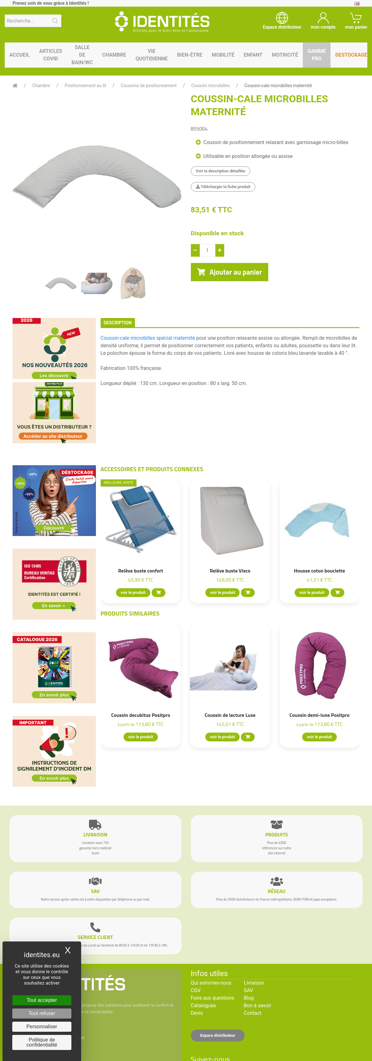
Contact (252, 1013)
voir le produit (132, 592)
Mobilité (223, 55)
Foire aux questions (213, 998)
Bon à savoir (257, 1005)
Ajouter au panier (229, 272)
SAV (248, 990)
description (118, 322)
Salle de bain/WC (82, 54)
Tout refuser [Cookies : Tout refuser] (42, 1013)
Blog (249, 998)
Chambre (114, 55)
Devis (197, 1013)
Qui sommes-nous (211, 983)
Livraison (254, 983)
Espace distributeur (218, 1035)
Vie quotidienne (152, 55)
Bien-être (189, 55)
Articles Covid (50, 55)
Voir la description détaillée (220, 171)
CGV (196, 990)
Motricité (285, 55)
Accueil (19, 55)
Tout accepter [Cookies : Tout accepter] (42, 1000)
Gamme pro (317, 55)
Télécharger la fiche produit (223, 186)
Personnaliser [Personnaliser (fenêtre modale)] (41, 1026)
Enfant (253, 55)
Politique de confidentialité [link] (41, 1042)
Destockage (351, 55)
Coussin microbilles (210, 85)
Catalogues (203, 1005)
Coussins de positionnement (148, 85)
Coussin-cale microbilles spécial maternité (148, 338)
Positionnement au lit (85, 85)
